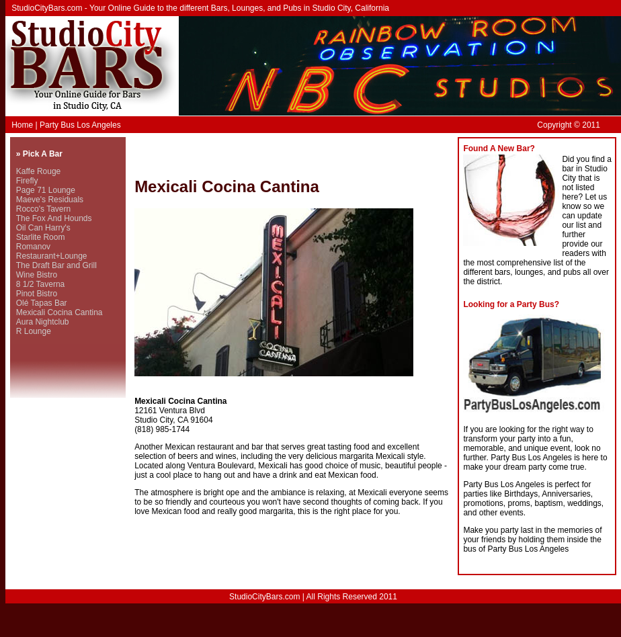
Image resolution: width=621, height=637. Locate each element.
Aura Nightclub (42, 322)
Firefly (27, 180)
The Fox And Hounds (54, 218)
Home (22, 125)
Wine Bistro (36, 275)
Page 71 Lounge (45, 190)
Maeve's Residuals (49, 199)
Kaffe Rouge (38, 171)
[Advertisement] (291, 157)
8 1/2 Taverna (40, 284)
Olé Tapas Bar (41, 303)
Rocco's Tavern (43, 209)
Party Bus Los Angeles (80, 125)
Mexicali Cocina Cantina (59, 312)
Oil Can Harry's (43, 227)
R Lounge (33, 331)
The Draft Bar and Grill (56, 265)
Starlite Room (40, 237)
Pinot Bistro (36, 293)
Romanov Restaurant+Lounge (51, 251)
